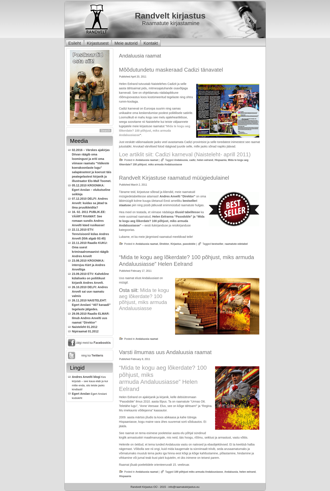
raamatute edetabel (236, 243)
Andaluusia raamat (147, 160)
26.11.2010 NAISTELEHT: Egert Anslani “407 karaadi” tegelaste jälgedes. (91, 305)
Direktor (164, 243)
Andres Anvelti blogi (86, 377)
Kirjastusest (98, 43)
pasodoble (189, 243)
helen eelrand (205, 160)
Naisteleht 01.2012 (84, 327)
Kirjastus (175, 243)
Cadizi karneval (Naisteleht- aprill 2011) (203, 154)
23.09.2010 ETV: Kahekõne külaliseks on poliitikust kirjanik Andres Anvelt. (90, 278)
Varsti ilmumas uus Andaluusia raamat (165, 352)
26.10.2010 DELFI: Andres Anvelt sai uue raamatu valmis (90, 291)
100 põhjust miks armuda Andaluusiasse (198, 471)
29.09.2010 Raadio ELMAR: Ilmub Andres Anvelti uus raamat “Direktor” (91, 318)
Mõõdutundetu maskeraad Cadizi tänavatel (171, 70)
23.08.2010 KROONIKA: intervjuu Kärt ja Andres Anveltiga (88, 265)
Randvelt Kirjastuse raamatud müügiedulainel (174, 178)
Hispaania (221, 160)
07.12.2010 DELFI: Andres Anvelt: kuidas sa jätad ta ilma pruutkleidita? (90, 203)
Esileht (74, 43)
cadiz (192, 160)
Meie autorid (126, 43)
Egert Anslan (81, 393)
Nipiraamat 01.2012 (85, 331)
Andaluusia (181, 160)
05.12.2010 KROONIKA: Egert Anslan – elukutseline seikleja (91, 190)
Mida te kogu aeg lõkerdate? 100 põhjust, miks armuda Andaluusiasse (154, 130)
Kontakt (151, 43)
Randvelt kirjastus (170, 15)
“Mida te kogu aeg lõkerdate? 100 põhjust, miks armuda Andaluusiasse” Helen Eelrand (186, 260)
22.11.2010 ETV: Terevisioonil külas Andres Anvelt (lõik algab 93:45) (90, 234)
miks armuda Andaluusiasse (165, 164)
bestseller (217, 243)
